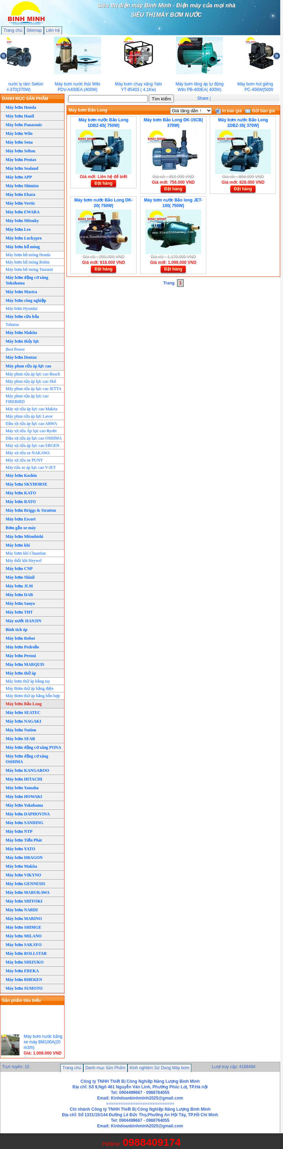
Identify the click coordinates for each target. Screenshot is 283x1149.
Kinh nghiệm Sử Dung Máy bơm (159, 1067)
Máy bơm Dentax (21, 357)
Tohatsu (12, 324)
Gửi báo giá (260, 110)
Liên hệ (53, 30)
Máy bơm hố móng (23, 246)
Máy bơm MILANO (24, 936)
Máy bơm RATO (21, 501)
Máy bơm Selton (20, 151)
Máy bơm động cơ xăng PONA (33, 747)
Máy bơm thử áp (21, 673)
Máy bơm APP (19, 177)
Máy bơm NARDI (22, 909)
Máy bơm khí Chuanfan (26, 553)
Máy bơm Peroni (21, 655)
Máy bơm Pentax (21, 159)
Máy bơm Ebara (20, 194)
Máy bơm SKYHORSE (26, 484)
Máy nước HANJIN (23, 620)
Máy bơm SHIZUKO (25, 962)
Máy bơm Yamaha (22, 787)
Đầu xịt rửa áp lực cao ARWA (31, 423)
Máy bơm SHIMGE (23, 927)
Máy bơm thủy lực (22, 341)
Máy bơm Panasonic (24, 124)
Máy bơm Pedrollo (22, 647)
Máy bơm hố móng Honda (28, 254)
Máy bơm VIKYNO (23, 875)
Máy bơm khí (18, 545)
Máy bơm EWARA (23, 212)
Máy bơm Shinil (20, 577)
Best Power (15, 349)
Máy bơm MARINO (24, 918)
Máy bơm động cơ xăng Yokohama (27, 280)
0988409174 (152, 1142)
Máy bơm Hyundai (22, 308)
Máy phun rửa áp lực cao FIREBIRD (27, 399)
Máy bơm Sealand (22, 168)
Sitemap (34, 30)
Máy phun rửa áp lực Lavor (29, 416)
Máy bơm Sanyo (20, 603)
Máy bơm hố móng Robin (27, 262)
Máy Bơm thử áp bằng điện (29, 688)
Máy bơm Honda (21, 107)
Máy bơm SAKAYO (23, 944)
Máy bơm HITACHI (24, 779)
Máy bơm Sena (19, 142)
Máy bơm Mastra (21, 291)
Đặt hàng (103, 183)
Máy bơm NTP (19, 831)
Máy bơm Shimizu (22, 185)
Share (202, 98)
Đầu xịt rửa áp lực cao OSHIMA (34, 438)
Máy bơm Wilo (19, 133)
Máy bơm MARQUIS (25, 664)
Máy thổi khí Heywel (23, 560)
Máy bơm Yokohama (24, 805)
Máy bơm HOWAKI (24, 796)
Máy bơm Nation (21, 730)
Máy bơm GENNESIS (25, 883)
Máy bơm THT (19, 612)
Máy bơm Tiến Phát (24, 840)
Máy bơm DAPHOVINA (28, 814)
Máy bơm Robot (20, 638)
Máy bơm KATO (21, 492)
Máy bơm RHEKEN (24, 979)
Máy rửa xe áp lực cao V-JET (31, 467)
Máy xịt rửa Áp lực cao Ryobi (31, 430)
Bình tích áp (17, 629)
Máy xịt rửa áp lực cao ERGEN (32, 445)
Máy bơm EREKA (22, 970)
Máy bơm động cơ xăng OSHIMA (27, 759)
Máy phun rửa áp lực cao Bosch (33, 374)
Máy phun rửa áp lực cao (28, 366)
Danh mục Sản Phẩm (105, 1067)
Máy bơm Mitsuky (22, 220)
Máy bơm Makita (21, 332)
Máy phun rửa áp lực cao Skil (31, 381)
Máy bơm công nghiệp (26, 300)
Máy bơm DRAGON (24, 857)
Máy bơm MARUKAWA (27, 892)
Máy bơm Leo (18, 229)
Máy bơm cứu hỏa (22, 316)
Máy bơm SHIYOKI (24, 901)
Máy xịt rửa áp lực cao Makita (31, 408)
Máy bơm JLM (19, 586)
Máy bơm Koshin (21, 475)
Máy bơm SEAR (20, 738)
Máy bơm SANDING (24, 822)
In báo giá (228, 110)
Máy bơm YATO (20, 848)
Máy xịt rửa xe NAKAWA (28, 452)
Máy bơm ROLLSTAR (26, 953)
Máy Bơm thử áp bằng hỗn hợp (33, 695)
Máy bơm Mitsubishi (24, 536)
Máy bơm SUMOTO (24, 988)
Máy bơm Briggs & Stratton (31, 510)
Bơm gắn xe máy (21, 527)
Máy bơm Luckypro (23, 238)
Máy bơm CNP (19, 568)
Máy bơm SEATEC (23, 712)
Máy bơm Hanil (20, 116)
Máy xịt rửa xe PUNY (24, 460)
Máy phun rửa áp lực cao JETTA (33, 388)
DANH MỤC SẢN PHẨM (25, 98)
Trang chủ (12, 30)
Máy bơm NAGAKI (23, 721)
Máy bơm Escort (21, 519)
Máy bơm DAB (19, 594)
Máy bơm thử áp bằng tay (28, 681)
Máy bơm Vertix (20, 203)
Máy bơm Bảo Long (24, 703)
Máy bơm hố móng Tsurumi (29, 269)
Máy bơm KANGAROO (27, 770)
